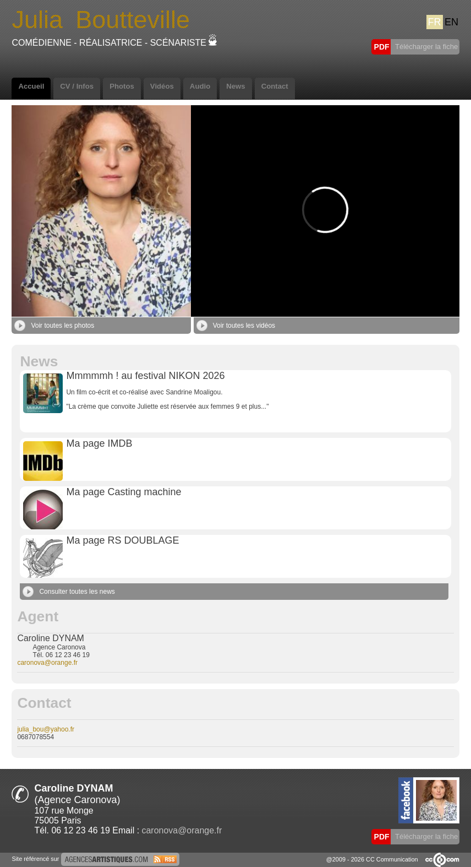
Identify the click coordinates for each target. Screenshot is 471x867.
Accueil (31, 86)
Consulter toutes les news (68, 591)
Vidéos (162, 86)
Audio (200, 86)
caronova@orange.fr (47, 662)
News (235, 86)
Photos (121, 86)
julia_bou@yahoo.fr (45, 729)
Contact (274, 86)
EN (451, 22)
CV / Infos (77, 86)
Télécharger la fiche (425, 46)
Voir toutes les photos (54, 325)
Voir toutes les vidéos (235, 325)
